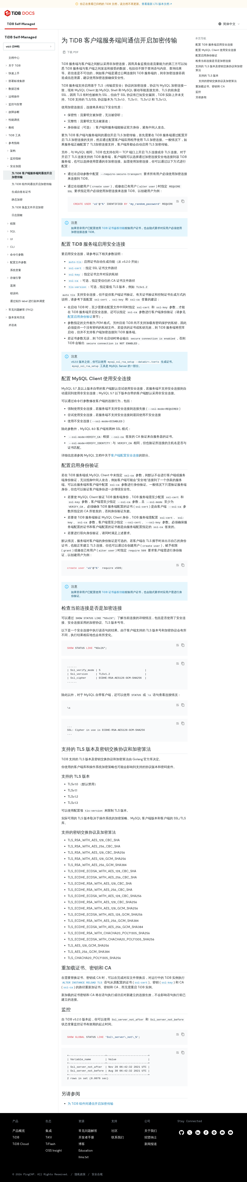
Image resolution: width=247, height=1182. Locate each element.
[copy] (183, 201)
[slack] (214, 1090)
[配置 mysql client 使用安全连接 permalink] (134, 373)
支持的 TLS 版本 (208, 75)
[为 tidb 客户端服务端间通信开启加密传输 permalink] (180, 40)
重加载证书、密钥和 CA (210, 86)
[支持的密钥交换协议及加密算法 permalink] (119, 801)
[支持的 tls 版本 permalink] (93, 744)
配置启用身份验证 (80, 311)
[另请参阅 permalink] (83, 1051)
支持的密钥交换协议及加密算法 (218, 81)
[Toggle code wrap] (177, 201)
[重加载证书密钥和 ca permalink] (114, 936)
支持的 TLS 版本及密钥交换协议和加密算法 (219, 68)
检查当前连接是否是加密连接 (213, 60)
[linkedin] (198, 1090)
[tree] (29, 191)
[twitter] (190, 1090)
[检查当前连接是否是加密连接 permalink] (125, 597)
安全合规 (82, 1131)
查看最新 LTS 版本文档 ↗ (157, 3)
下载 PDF (71, 52)
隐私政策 (66, 1131)
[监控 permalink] (74, 978)
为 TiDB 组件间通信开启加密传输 (90, 1061)
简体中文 (229, 24)
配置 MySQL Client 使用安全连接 (216, 50)
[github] (181, 1090)
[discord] (222, 1090)
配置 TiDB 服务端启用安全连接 (214, 44)
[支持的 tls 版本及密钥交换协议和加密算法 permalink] (154, 717)
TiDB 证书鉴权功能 (113, 222)
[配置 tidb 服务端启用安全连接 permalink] (128, 239)
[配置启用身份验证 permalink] (101, 460)
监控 (198, 91)
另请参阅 (201, 97)
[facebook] (206, 1090)
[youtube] (230, 1090)
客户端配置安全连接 (125, 450)
